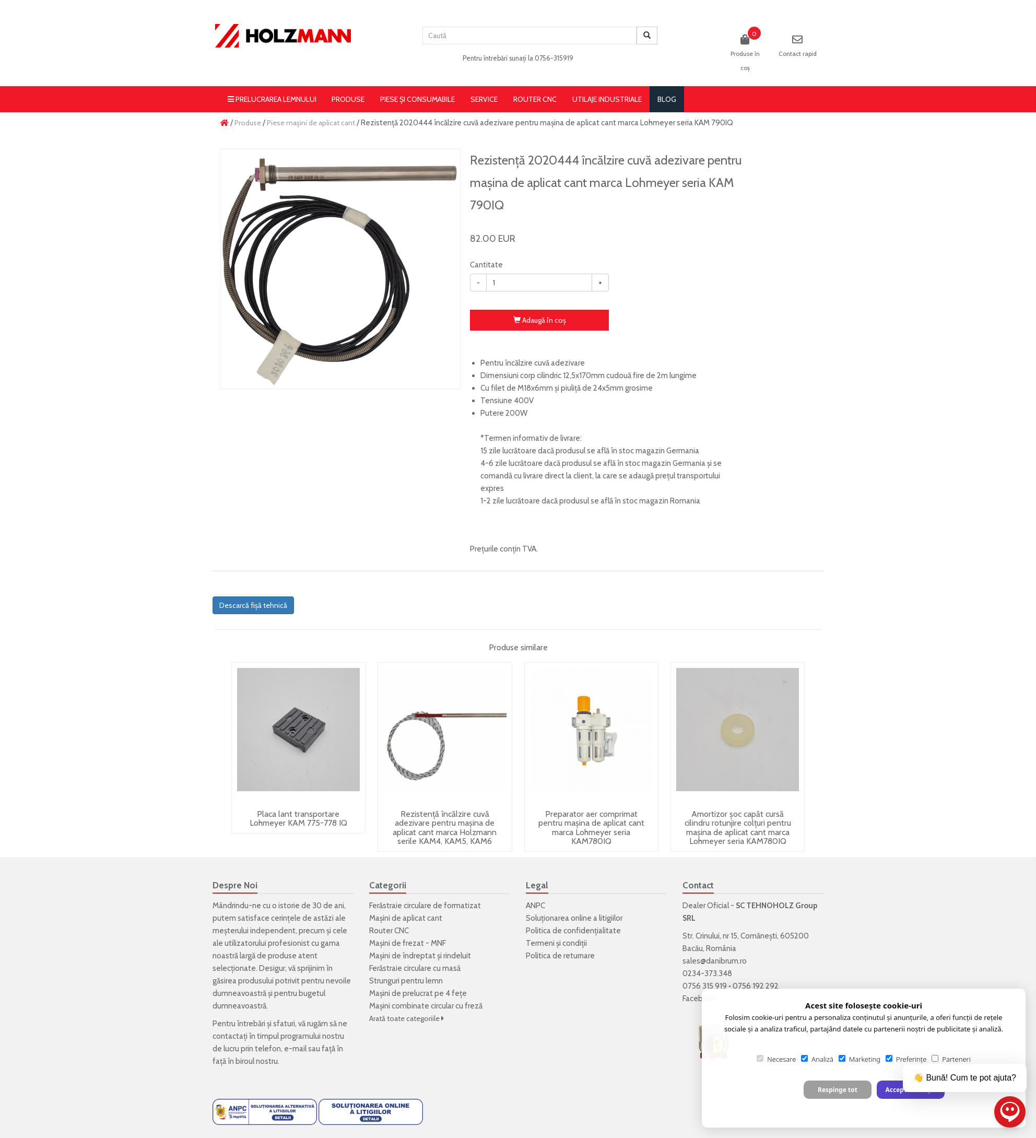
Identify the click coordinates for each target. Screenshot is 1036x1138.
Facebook (699, 998)
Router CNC (535, 99)
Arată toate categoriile (406, 1018)
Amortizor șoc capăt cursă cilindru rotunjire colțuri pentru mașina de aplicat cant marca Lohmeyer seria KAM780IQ (738, 828)
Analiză (817, 1059)
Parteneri (951, 1059)
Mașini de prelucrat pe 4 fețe (418, 993)
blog (666, 99)
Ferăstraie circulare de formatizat (425, 905)
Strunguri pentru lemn (406, 981)
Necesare (776, 1059)
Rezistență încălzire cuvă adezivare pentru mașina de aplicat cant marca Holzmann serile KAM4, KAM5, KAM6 (445, 828)
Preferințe (906, 1059)
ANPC (535, 905)
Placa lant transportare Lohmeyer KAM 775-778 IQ (298, 818)
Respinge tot (837, 1089)
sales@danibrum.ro (714, 961)
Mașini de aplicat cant (405, 918)
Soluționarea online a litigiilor (574, 918)
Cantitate (486, 264)
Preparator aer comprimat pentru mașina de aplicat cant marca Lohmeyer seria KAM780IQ (591, 828)
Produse (348, 99)
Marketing (859, 1059)
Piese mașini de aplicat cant (311, 122)
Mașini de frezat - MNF (407, 943)
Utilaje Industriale (607, 99)
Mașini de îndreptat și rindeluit (420, 955)
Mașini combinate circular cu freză (425, 1006)
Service (484, 99)
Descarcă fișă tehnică (253, 605)
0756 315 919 (704, 986)
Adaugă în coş (539, 320)
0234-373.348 (707, 973)
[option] (340, 269)
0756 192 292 (756, 986)
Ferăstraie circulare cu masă (415, 968)
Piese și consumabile (417, 99)
